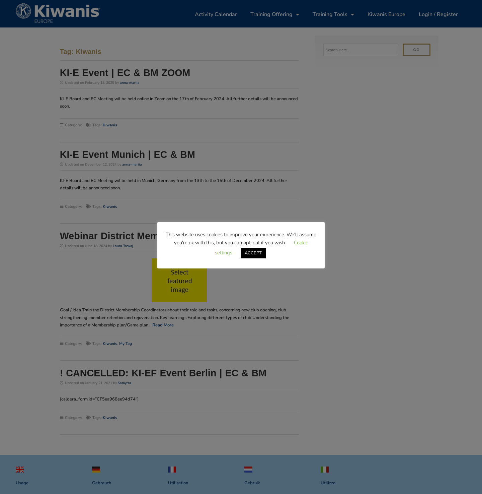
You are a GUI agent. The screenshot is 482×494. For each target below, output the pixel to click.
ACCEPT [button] (253, 253)
